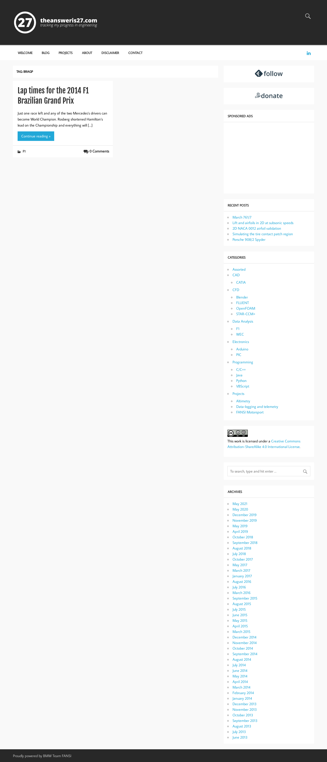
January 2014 (242, 698)
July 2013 (239, 731)
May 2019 (240, 526)
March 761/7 (242, 217)
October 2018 (243, 537)
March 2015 (241, 631)
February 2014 (243, 692)
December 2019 (245, 514)
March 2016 (242, 592)
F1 (24, 151)
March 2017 (241, 570)
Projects (65, 53)
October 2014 (243, 648)
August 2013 (242, 726)
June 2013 (240, 737)
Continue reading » (35, 136)
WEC (240, 334)
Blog (45, 53)
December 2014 (244, 637)
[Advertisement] (268, 157)
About (87, 53)
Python (241, 380)
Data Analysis (243, 321)
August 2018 (242, 548)
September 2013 (245, 720)
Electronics (241, 341)
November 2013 (245, 709)
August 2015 (242, 603)
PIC (238, 354)
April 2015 (240, 626)
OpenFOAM (245, 308)
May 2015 (240, 620)
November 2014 (245, 642)
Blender (242, 297)
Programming (243, 362)
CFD (236, 289)
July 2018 (239, 553)
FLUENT (242, 302)
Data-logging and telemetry (257, 406)
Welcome (25, 53)
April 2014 (240, 681)
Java (239, 375)
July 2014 (239, 665)
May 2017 (240, 564)
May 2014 (240, 676)
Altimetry (243, 401)
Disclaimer (110, 53)
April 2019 (240, 531)
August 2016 (242, 581)
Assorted (239, 269)
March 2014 (241, 687)
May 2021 (240, 503)
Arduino (242, 349)
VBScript (242, 386)
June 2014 (240, 670)
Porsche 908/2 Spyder (249, 239)
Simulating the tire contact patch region (263, 234)
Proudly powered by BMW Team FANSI (42, 755)
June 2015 (240, 615)
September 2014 (245, 653)
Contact (135, 53)
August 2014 (242, 659)
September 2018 (245, 542)
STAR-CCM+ (245, 313)
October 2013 (243, 715)
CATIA (241, 282)
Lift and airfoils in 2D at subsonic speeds (263, 222)
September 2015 (245, 598)
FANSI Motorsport (250, 412)
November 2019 (245, 520)
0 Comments (99, 151)
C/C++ (241, 369)
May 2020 (240, 509)
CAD (236, 275)
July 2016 (239, 587)
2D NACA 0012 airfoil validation (257, 228)
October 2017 (243, 559)
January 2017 (242, 576)
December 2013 (245, 704)
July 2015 (239, 609)
